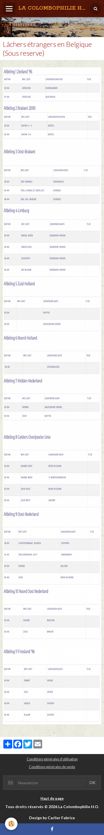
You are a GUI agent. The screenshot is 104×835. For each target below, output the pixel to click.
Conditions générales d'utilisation (52, 759)
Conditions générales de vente (52, 767)
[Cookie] (11, 824)
